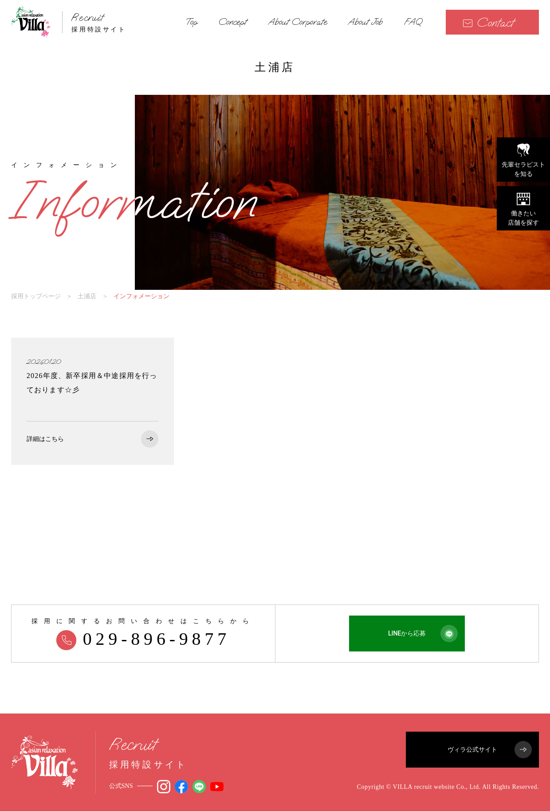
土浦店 (87, 296)
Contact (488, 22)
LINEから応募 (423, 633)
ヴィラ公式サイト (490, 749)
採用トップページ (36, 296)
